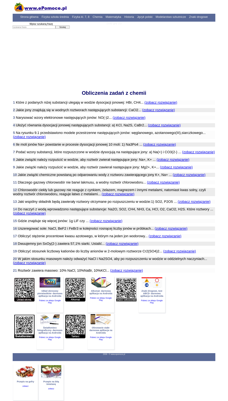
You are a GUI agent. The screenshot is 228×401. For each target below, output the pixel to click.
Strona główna (29, 16)
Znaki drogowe (198, 16)
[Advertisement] (114, 62)
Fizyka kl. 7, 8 (80, 16)
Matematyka (113, 16)
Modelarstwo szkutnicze (171, 16)
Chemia (97, 16)
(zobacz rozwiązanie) (160, 102)
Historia (129, 16)
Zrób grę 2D (114, 23)
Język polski (144, 16)
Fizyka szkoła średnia (55, 16)
